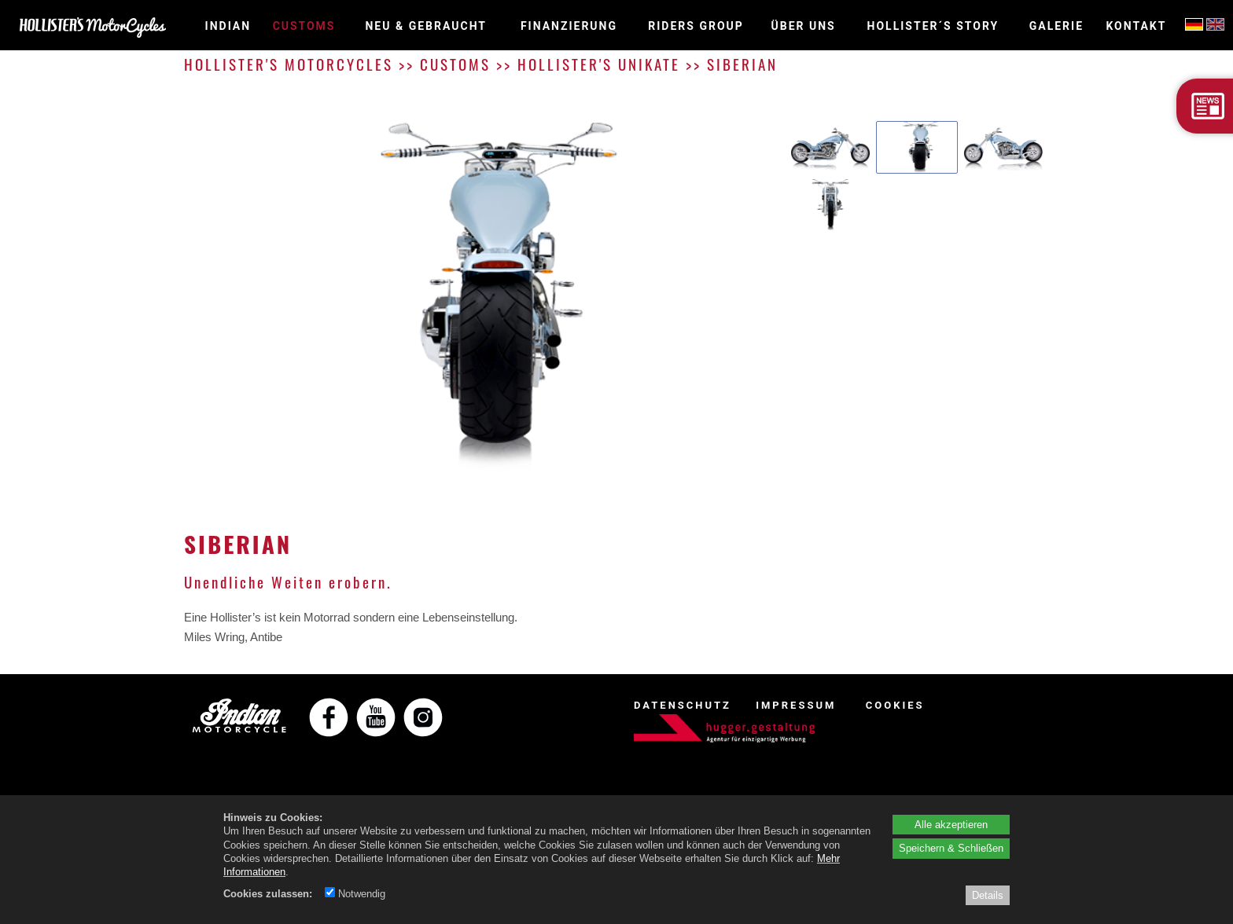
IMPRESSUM (796, 705)
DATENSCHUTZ (682, 705)
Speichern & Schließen (951, 848)
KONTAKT (1136, 26)
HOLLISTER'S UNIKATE (598, 64)
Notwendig (355, 893)
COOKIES (895, 705)
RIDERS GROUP (696, 26)
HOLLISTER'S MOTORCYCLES (288, 64)
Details (987, 895)
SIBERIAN (742, 64)
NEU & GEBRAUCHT (426, 26)
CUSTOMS (304, 26)
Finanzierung (569, 26)
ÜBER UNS (803, 26)
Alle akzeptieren (951, 824)
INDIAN (228, 26)
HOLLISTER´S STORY (933, 26)
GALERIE (1056, 26)
